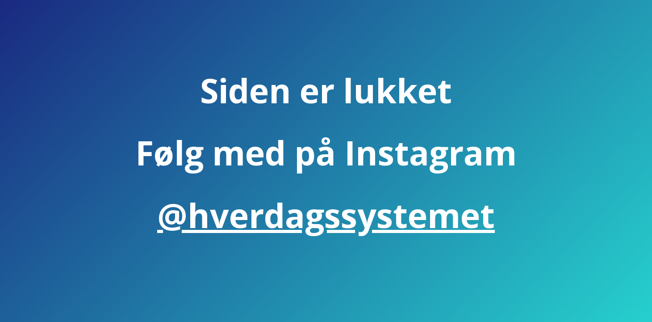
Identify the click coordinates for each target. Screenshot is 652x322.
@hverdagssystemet (326, 215)
